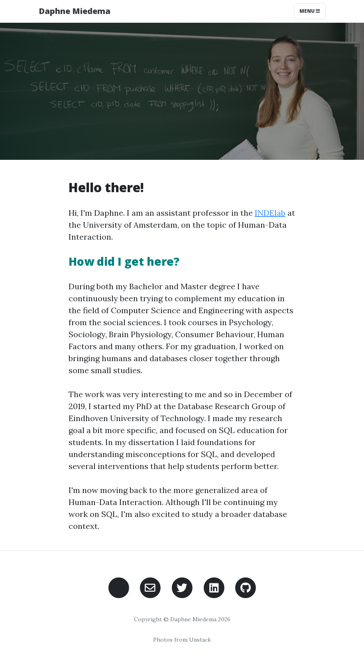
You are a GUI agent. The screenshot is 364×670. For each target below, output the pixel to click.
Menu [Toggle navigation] (309, 11)
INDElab (270, 213)
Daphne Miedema (74, 11)
